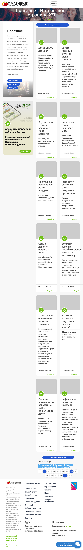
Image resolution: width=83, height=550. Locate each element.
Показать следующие (58, 457)
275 (62, 471)
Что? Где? (12, 88)
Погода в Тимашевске (49, 501)
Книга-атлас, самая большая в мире (69, 126)
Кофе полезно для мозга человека (69, 401)
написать (68, 526)
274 (58, 471)
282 (60, 476)
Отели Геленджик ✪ (32, 502)
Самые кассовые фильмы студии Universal (67, 53)
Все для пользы (14, 80)
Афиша (46, 493)
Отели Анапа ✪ (31, 492)
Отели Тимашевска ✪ (32, 484)
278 (76, 471)
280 (51, 476)
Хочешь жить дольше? (45, 49)
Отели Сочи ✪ (30, 489)
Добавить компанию (33, 508)
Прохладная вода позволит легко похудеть (46, 186)
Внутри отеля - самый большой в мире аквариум (45, 127)
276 (67, 471)
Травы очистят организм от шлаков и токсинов (46, 320)
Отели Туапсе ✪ (31, 498)
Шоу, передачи (50, 486)
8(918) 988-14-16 (58, 535)
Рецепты (47, 490)
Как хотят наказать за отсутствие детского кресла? (68, 321)
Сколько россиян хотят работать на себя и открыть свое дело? (46, 406)
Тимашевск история (33, 515)
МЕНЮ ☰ (54, 3)
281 (56, 476)
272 (49, 471)
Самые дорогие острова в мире (43, 248)
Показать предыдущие (53, 25)
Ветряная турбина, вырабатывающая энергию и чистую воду (72, 249)
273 (53, 471)
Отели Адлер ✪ (31, 495)
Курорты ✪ (29, 505)
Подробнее (50, 97)
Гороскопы (48, 496)
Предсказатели (50, 483)
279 (47, 476)
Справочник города (33, 511)
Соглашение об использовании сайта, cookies (11, 538)
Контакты (28, 518)
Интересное (13, 84)
